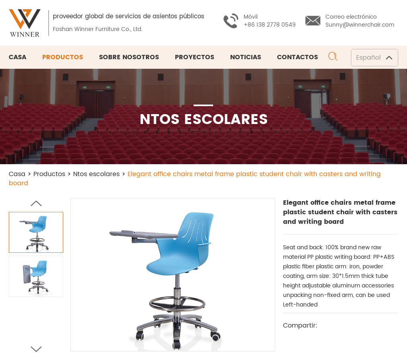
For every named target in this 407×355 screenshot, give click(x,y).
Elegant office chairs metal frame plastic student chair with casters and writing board (195, 178)
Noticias (245, 57)
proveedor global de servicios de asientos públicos (128, 16)
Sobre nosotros (129, 57)
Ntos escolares (96, 174)
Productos (62, 57)
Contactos (297, 57)
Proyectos (194, 57)
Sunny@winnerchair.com (360, 24)
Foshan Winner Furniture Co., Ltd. (97, 29)
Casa (17, 57)
